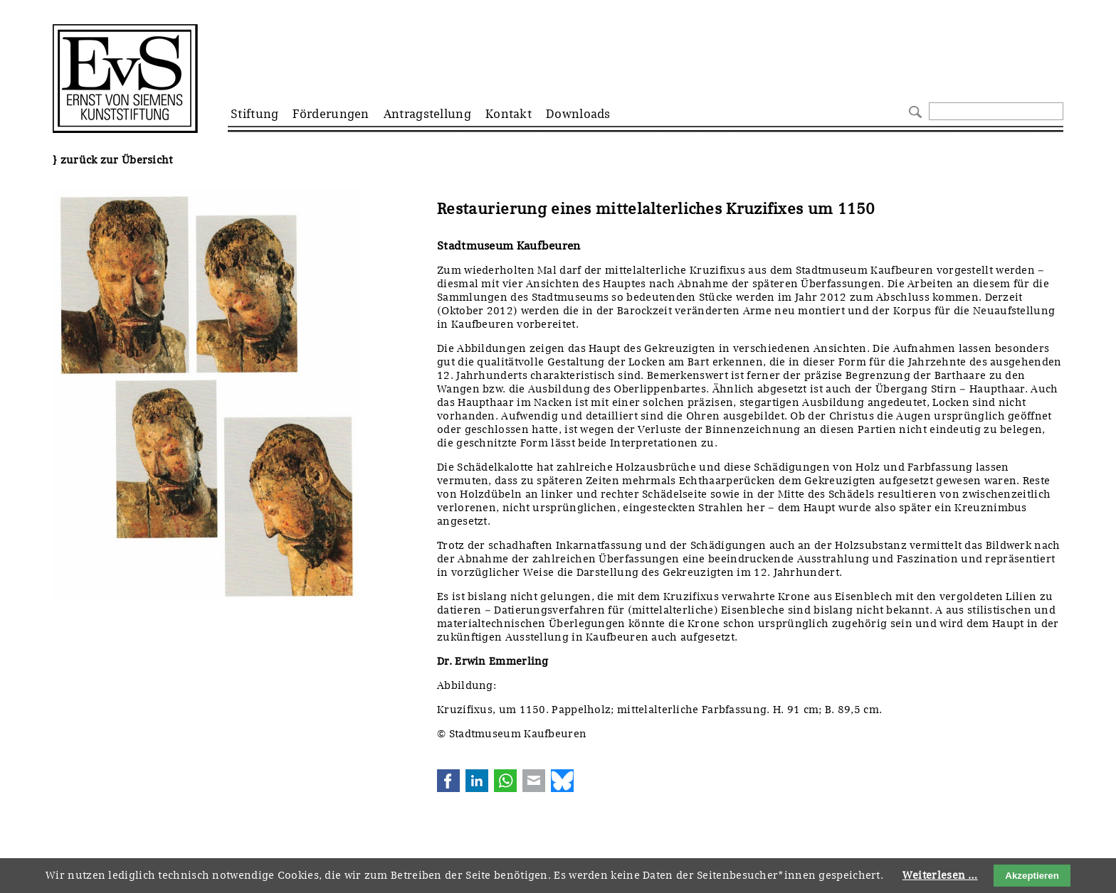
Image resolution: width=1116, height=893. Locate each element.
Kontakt (508, 114)
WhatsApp (505, 780)
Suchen (913, 110)
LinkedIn (476, 780)
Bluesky (562, 780)
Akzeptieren (1032, 875)
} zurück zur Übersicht (113, 160)
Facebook (448, 780)
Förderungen (331, 114)
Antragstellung (427, 114)
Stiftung (254, 114)
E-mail (533, 780)
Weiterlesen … (940, 875)
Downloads (578, 114)
